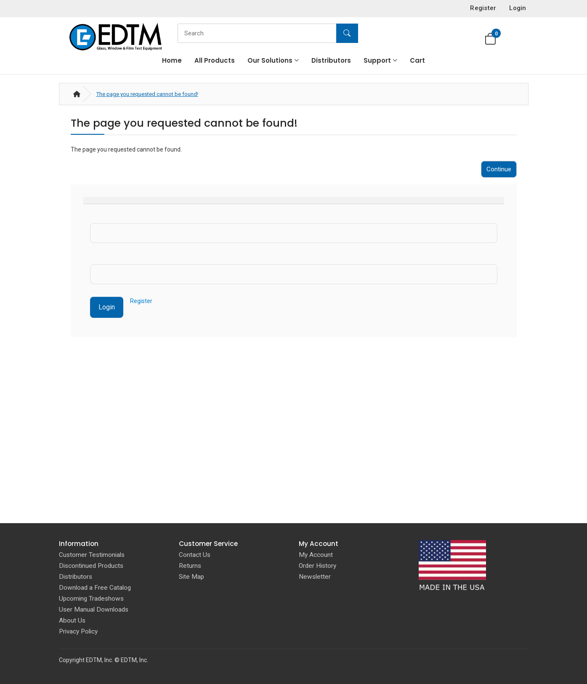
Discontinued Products (91, 566)
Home (172, 60)
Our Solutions (269, 60)
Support (377, 60)
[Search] (266, 33)
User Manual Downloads (93, 609)
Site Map (191, 576)
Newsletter (315, 576)
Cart (417, 60)
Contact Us (194, 555)
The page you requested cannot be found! (147, 94)
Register (141, 301)
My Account (316, 555)
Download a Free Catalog (95, 587)
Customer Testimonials (92, 555)
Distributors (331, 60)
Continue (498, 169)
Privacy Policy (78, 631)
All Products (214, 60)
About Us (72, 620)
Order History (317, 566)
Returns (190, 566)
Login (106, 307)
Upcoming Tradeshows (91, 598)
